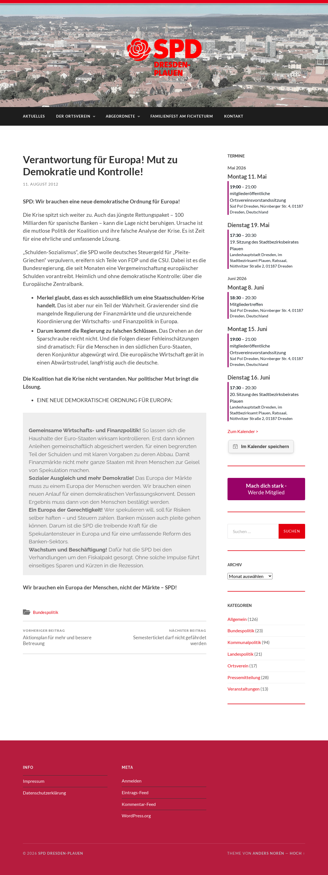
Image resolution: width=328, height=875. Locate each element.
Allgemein (237, 619)
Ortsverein (238, 665)
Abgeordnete (120, 116)
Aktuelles (34, 116)
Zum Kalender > (243, 431)
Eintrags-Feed (135, 792)
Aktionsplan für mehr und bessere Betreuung (68, 637)
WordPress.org (136, 815)
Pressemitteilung (244, 677)
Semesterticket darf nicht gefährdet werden (161, 637)
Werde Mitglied (266, 488)
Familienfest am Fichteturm (181, 116)
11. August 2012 (40, 184)
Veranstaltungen (244, 688)
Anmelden (132, 780)
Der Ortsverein (73, 116)
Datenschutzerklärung (44, 792)
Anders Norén (268, 853)
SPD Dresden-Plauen (60, 853)
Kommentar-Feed (139, 804)
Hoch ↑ (297, 853)
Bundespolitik (45, 612)
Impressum (33, 781)
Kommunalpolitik (244, 642)
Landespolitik (240, 654)
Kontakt (233, 116)
